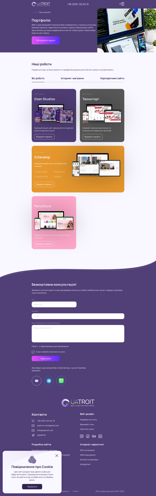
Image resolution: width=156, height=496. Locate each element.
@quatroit (41, 435)
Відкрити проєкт (44, 136)
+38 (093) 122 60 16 (78, 4)
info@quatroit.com (45, 430)
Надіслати (46, 358)
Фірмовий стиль (87, 424)
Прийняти (32, 486)
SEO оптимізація (87, 450)
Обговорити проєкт (46, 40)
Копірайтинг (85, 464)
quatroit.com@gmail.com (48, 425)
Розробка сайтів (41, 444)
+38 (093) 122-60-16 (46, 421)
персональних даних (57, 352)
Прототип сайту (87, 429)
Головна (35, 12)
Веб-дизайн (87, 413)
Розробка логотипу (88, 419)
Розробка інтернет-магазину (44, 450)
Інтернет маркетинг (92, 444)
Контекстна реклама (89, 459)
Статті (75, 491)
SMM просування (87, 455)
